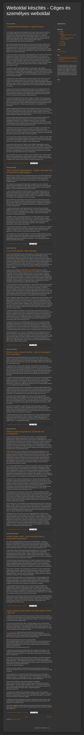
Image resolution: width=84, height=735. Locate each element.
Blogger (47, 727)
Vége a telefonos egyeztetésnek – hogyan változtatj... (67, 38)
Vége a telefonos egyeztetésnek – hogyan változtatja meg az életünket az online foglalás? (29, 171)
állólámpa (48, 90)
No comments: (26, 163)
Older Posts (49, 716)
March (61, 41)
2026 (60, 31)
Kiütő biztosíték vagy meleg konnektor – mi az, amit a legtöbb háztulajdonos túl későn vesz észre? (68, 58)
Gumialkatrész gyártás (61, 51)
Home (26, 716)
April (61, 33)
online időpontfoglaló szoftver (28, 271)
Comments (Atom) (16, 719)
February (62, 43)
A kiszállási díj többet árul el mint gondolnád (68, 61)
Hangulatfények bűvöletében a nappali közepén (25, 27)
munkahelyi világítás (12, 632)
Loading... (59, 25)
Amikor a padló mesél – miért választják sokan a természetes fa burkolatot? (25, 537)
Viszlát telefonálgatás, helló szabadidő (21, 251)
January (62, 45)
